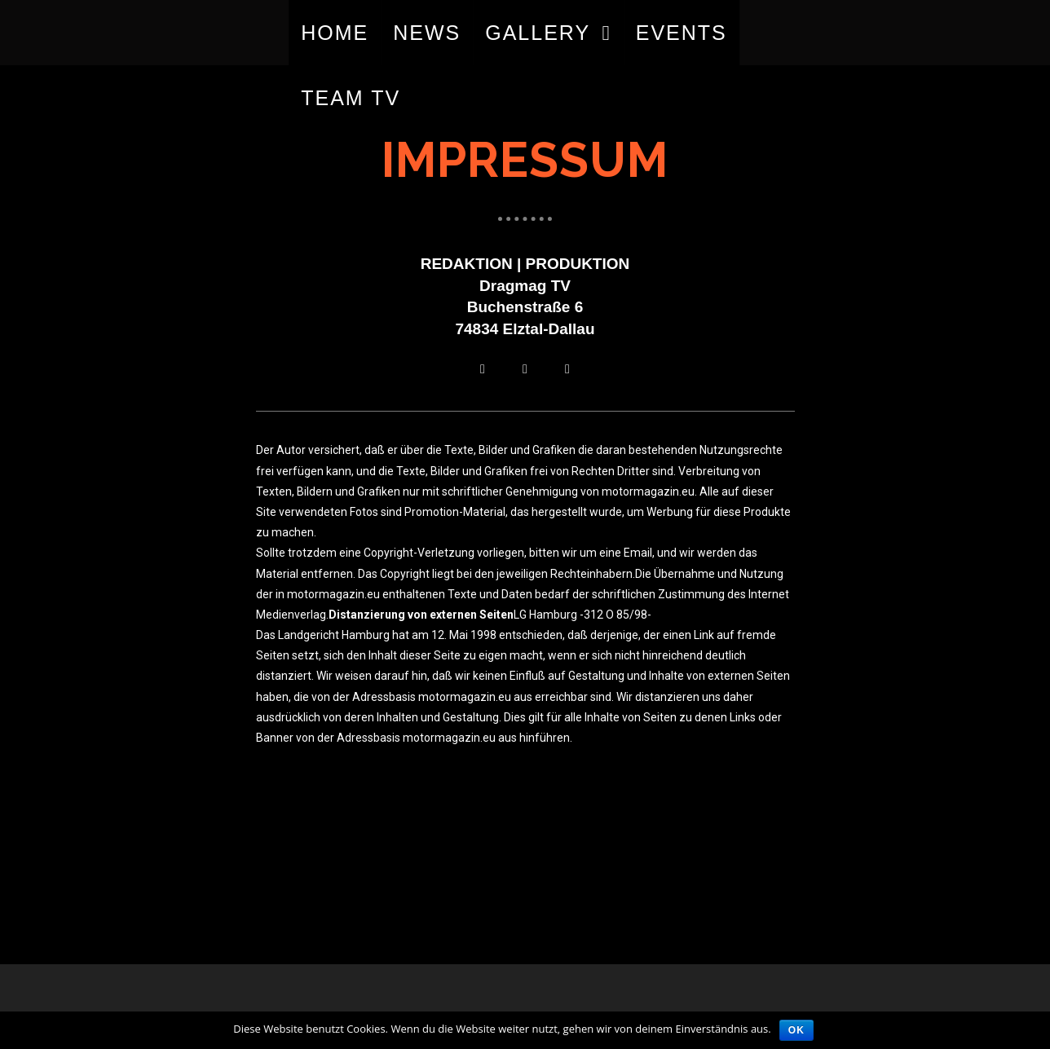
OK (796, 1030)
